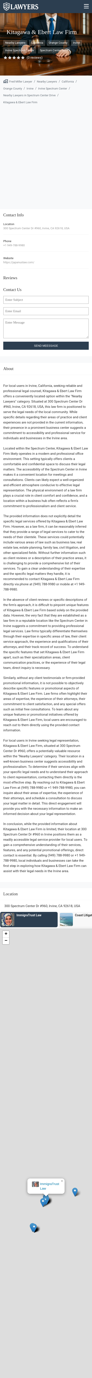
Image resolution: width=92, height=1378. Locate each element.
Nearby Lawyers (15, 42)
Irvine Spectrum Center (19, 50)
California (37, 42)
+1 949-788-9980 (14, 245)
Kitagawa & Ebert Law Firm (20, 102)
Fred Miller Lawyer (20, 81)
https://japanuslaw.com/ (18, 262)
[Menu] (86, 6)
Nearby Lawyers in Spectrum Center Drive (29, 95)
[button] (43, 1202)
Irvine (76, 42)
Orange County (58, 42)
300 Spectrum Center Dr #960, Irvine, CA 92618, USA (36, 228)
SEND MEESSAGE (46, 345)
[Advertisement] (46, 154)
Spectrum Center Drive (54, 50)
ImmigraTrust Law (49, 1186)
